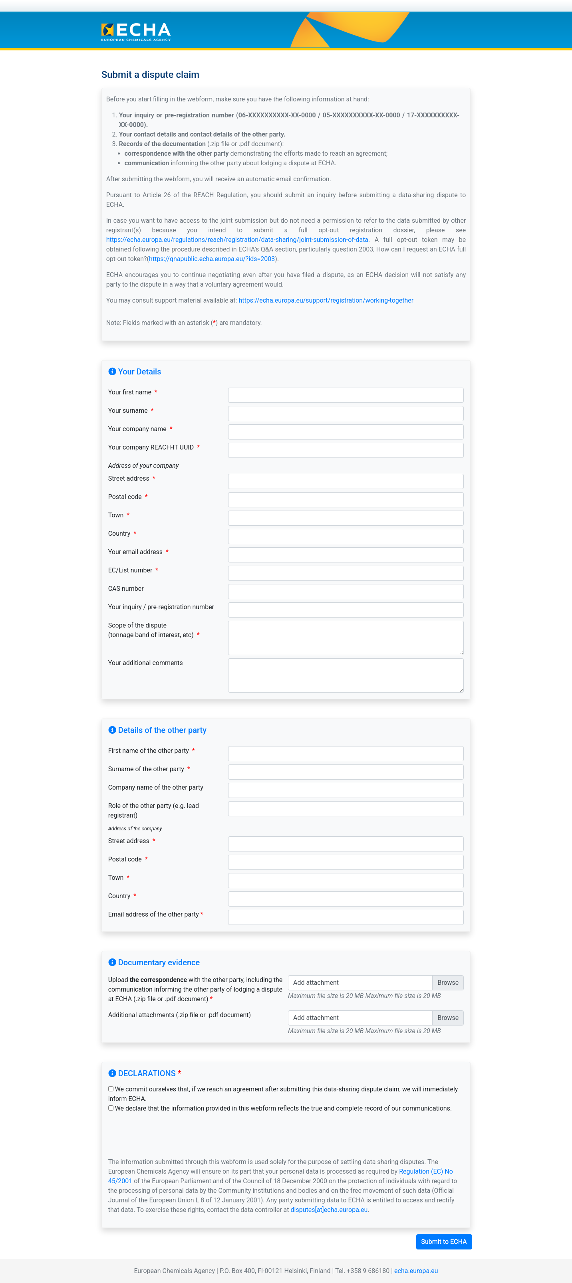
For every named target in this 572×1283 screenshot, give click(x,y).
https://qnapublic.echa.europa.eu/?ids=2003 (212, 259)
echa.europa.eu (416, 1271)
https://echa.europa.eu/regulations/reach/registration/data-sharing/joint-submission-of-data (237, 240)
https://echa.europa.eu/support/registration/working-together (325, 300)
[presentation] (169, 1135)
